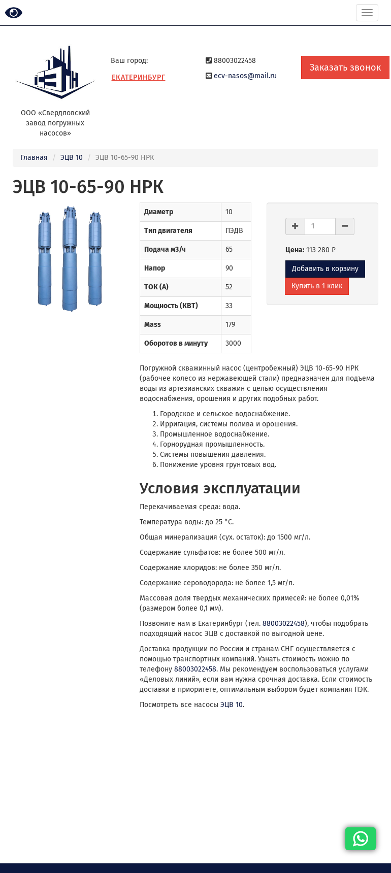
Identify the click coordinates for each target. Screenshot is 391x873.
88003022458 (284, 623)
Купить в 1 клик (316, 286)
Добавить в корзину (325, 268)
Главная (34, 157)
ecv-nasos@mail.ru (245, 76)
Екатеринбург (139, 77)
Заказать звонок (345, 67)
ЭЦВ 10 (71, 157)
